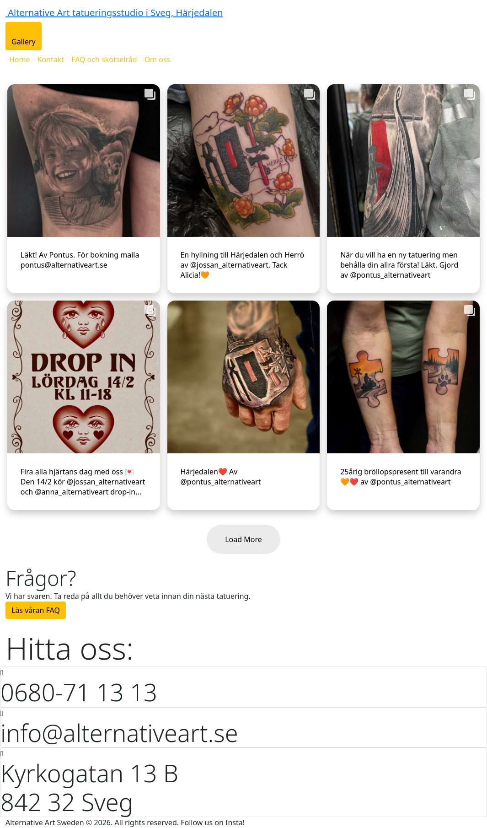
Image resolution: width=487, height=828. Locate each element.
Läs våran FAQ (35, 610)
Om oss (157, 59)
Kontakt (50, 59)
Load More (243, 539)
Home (19, 59)
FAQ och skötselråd (104, 59)
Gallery (23, 42)
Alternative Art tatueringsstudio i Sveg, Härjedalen (115, 12)
